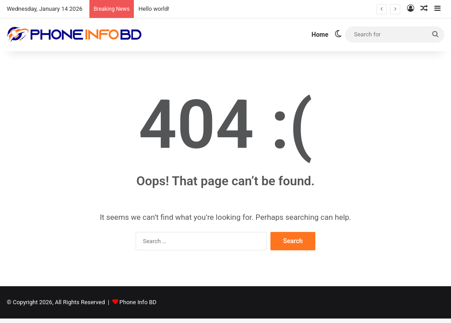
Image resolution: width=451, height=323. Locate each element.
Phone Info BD (138, 302)
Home (320, 34)
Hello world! (153, 8)
